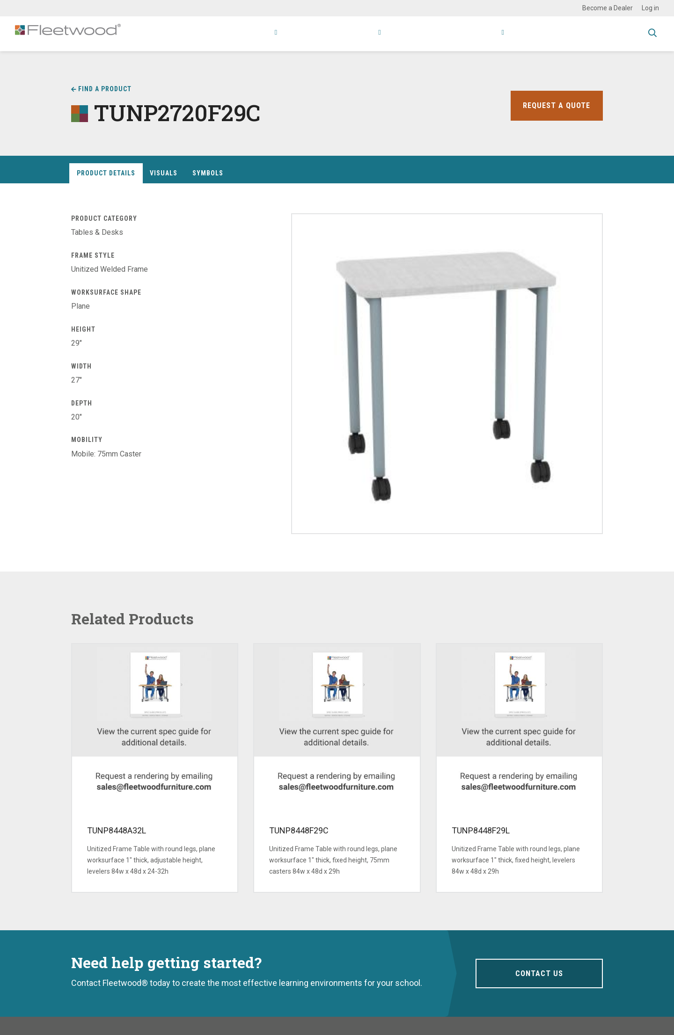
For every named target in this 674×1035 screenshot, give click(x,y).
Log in (650, 8)
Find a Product (105, 89)
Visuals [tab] (163, 173)
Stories (439, 33)
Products (225, 33)
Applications (283, 33)
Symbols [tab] (207, 173)
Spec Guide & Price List (592, 33)
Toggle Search (652, 34)
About (477, 33)
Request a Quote (554, 105)
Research (337, 33)
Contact (520, 33)
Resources (393, 33)
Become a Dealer (607, 8)
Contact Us (539, 973)
